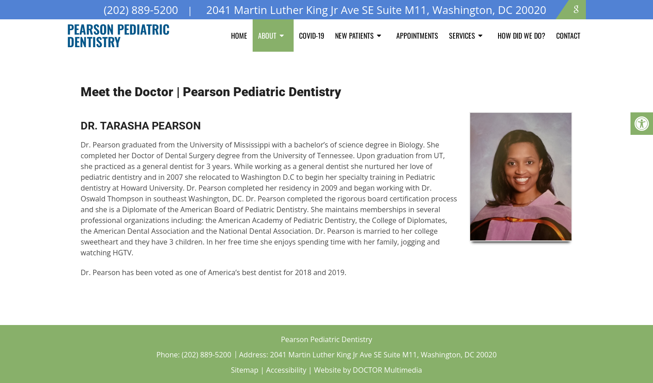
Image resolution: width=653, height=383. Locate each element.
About (267, 35)
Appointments (417, 35)
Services (462, 35)
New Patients (354, 35)
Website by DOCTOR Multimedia (368, 370)
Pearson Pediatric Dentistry (118, 35)
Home (239, 35)
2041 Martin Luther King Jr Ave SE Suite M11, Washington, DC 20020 (383, 355)
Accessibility (286, 370)
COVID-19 (311, 35)
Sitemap (244, 370)
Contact (568, 35)
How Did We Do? (521, 35)
